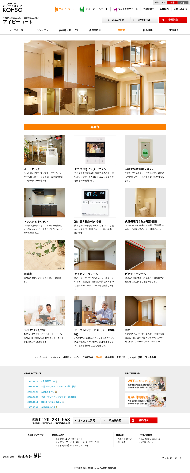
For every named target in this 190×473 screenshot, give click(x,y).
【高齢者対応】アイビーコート (68, 439)
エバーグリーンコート (97, 9)
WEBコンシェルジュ (150, 439)
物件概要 (147, 30)
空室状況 (174, 30)
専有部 (121, 30)
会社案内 (164, 9)
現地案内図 (144, 19)
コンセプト (42, 30)
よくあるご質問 (115, 19)
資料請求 (173, 19)
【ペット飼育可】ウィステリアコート (71, 445)
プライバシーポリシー (173, 458)
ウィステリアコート (128, 9)
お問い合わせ (180, 9)
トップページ (16, 30)
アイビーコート (67, 9)
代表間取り (95, 30)
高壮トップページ (35, 435)
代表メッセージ (124, 439)
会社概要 (121, 442)
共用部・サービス (68, 30)
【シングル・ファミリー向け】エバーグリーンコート (78, 442)
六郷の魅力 (148, 9)
